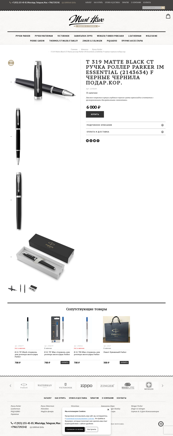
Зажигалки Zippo (83, 35)
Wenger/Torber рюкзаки (110, 35)
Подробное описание (125, 125)
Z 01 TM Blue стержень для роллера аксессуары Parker (87, 353)
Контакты (147, 2)
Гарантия (125, 2)
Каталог (89, 2)
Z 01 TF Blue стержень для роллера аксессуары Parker (57, 353)
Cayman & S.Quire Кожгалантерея (145, 411)
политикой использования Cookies (80, 418)
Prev (11, 386)
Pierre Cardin (37, 40)
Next (162, 386)
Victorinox (63, 35)
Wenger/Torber (137, 406)
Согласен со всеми (75, 429)
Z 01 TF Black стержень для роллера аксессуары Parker (26, 354)
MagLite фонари (47, 411)
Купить (95, 114)
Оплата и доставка (112, 2)
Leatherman (134, 35)
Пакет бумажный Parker (115, 352)
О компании (136, 2)
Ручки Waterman (44, 35)
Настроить (91, 429)
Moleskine (151, 35)
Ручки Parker (23, 35)
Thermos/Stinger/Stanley (63, 40)
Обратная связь (69, 2)
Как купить (98, 2)
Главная (74, 49)
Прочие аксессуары (132, 40)
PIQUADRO (112, 40)
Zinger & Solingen (92, 40)
